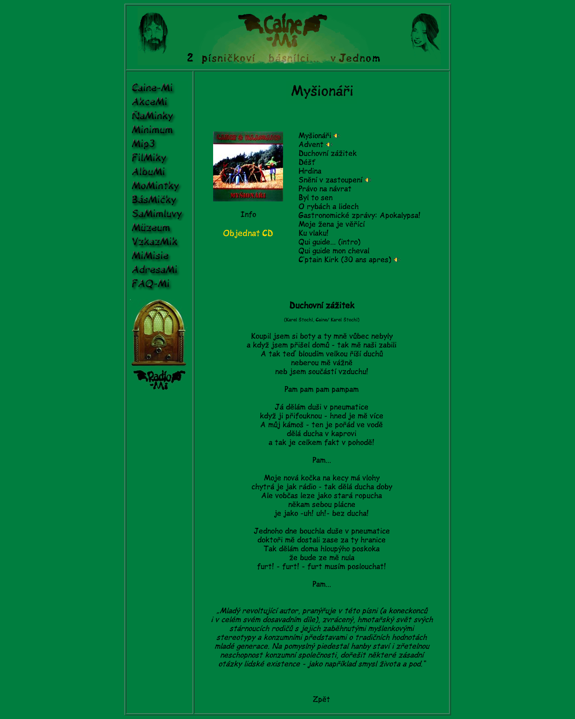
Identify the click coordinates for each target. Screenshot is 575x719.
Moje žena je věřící (331, 224)
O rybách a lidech (328, 206)
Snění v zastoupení (330, 180)
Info (248, 214)
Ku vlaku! (313, 233)
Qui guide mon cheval (333, 251)
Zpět (321, 699)
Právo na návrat (325, 189)
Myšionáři (314, 135)
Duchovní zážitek (327, 153)
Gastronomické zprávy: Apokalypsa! (359, 215)
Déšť (306, 162)
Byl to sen (315, 198)
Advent (311, 144)
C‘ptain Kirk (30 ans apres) (344, 260)
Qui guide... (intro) (329, 242)
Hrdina (309, 171)
